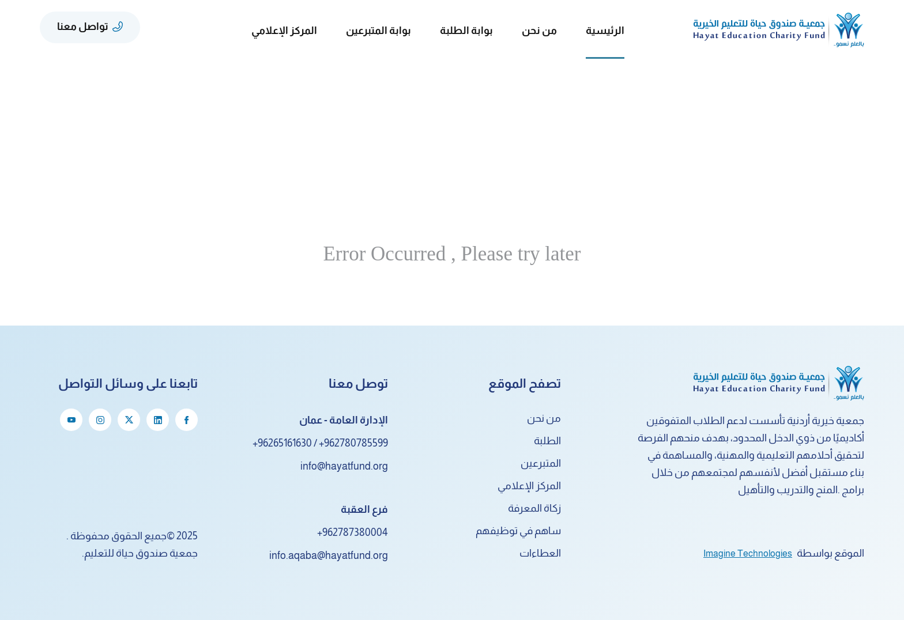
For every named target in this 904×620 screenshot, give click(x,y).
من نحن (544, 418)
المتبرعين (541, 463)
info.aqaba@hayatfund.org (328, 555)
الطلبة (547, 441)
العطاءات (540, 553)
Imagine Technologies (747, 553)
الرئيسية (605, 30)
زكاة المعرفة (534, 508)
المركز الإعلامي (529, 486)
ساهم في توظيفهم (518, 530)
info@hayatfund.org (344, 466)
